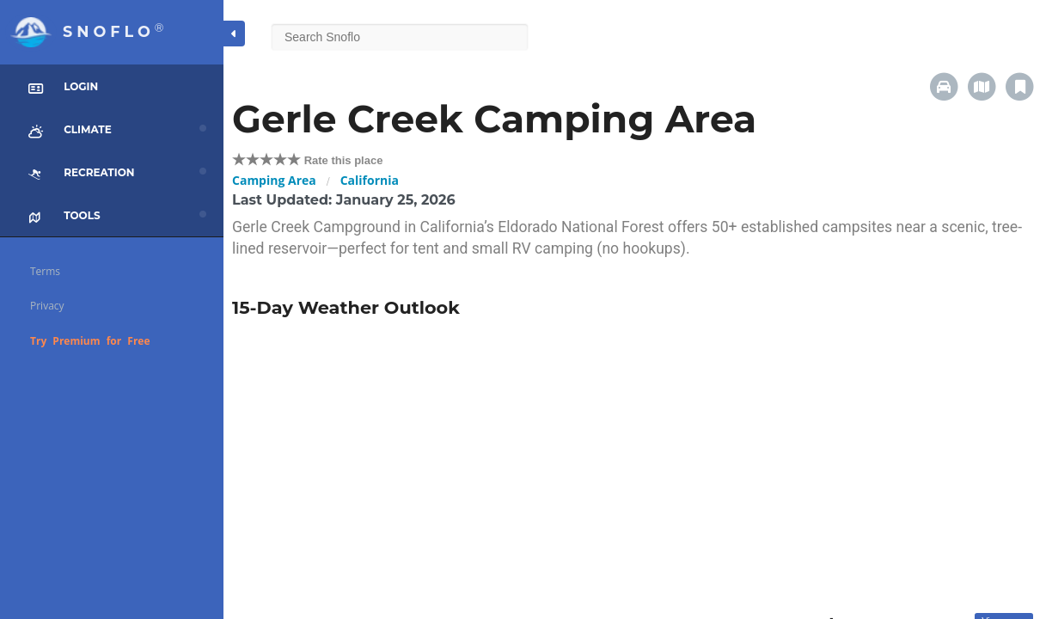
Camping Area (274, 180)
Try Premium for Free (90, 341)
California (369, 180)
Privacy (47, 305)
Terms (45, 271)
